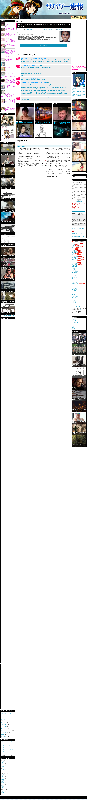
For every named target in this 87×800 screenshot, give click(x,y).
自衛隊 (2, 734)
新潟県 (2, 774)
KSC (73, 327)
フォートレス (75, 282)
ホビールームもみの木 (76, 277)
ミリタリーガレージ (78, 257)
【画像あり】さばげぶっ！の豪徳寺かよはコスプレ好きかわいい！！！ (10, 87)
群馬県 (2, 763)
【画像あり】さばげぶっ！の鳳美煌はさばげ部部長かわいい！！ (10, 59)
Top (3, 17)
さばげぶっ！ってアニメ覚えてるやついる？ (9, 29)
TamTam (74, 278)
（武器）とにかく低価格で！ (7, 745)
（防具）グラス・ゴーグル (6, 753)
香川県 (2, 791)
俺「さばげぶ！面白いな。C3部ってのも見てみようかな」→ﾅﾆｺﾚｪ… (9, 69)
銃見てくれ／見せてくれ (6, 717)
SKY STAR (76, 263)
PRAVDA (74, 290)
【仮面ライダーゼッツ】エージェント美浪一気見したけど (55, 165)
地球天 (75, 249)
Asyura (75, 245)
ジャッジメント (78, 283)
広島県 (2, 786)
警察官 (49, 29)
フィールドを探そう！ (5, 743)
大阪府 (2, 784)
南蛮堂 (73, 300)
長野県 (2, 776)
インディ (74, 305)
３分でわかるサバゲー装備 (6, 741)
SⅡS (73, 325)
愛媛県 (2, 792)
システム (74, 293)
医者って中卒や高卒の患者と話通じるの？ (26, 158)
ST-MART (74, 297)
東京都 (2, 766)
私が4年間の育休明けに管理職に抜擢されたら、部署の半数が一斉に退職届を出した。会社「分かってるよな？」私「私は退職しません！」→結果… (58, 155)
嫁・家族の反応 (4, 715)
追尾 (51, 29)
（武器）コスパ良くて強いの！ (7, 747)
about (8, 17)
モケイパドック (75, 268)
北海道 (2, 769)
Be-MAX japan (75, 289)
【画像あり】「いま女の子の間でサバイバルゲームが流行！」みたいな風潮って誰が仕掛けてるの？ (8, 81)
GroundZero (76, 262)
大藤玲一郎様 (4, 127)
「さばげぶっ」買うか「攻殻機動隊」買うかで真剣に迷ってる (10, 34)
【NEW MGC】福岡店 (76, 306)
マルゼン (74, 320)
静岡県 (2, 779)
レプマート (76, 258)
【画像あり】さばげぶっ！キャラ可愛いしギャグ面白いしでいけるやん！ (10, 109)
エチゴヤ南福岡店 (75, 271)
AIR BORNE (74, 266)
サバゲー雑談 (4, 732)
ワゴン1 (75, 247)
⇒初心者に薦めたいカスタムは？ (77, 233)
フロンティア (75, 296)
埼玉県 (2, 765)
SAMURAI (74, 276)
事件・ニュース (4, 728)
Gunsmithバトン (75, 281)
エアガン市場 (77, 256)
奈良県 (2, 785)
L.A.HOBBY (74, 274)
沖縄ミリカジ (75, 288)
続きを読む (43, 45)
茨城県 (2, 762)
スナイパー (74, 303)
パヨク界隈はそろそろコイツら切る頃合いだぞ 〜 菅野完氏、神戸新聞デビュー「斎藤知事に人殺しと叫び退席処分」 (58, 171)
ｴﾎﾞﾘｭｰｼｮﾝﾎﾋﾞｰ (77, 264)
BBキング (74, 285)
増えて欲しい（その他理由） (79, 190)
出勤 (55, 29)
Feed (22, 17)
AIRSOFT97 (76, 260)
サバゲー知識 (4, 726)
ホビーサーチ (75, 275)
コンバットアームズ (78, 259)
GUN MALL (74, 287)
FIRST (73, 269)
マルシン (74, 321)
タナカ (73, 323)
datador (23, 75)
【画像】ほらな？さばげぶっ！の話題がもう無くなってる (10, 45)
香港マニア (76, 254)
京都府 (2, 782)
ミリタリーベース (77, 243)
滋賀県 (2, 781)
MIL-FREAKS (77, 252)
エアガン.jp (74, 301)
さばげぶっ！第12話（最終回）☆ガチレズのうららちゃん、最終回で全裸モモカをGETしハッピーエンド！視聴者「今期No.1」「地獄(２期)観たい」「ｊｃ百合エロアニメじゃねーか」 (8, 53)
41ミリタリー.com (77, 246)
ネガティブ (3, 722)
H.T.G (75, 253)
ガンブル (74, 295)
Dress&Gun (74, 265)
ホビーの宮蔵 (75, 299)
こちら (80, 309)
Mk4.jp (75, 244)
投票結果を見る (79, 201)
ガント (73, 284)
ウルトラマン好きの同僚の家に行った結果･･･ (53, 163)
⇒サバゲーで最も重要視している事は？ (78, 236)
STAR (73, 326)
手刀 (61, 29)
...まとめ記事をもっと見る (9, 315)
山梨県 (2, 775)
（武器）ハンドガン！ (5, 751)
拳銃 (44, 29)
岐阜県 (2, 778)
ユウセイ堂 (76, 250)
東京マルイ (74, 319)
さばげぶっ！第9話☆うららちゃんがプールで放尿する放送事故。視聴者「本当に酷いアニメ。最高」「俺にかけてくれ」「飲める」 (8, 102)
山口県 (2, 787)
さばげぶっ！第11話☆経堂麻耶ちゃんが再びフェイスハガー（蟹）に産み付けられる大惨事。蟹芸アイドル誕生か (8, 75)
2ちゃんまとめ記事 (29, 29)
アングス (74, 302)
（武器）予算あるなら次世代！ (7, 749)
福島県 (2, 770)
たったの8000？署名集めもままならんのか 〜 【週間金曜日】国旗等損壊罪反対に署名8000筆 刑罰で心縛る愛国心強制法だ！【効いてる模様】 (58, 175)
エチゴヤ (74, 270)
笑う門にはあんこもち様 (6, 139)
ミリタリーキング (75, 279)
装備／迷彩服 (4, 724)
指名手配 (58, 29)
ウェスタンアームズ (76, 322)
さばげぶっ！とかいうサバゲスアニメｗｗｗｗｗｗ (10, 64)
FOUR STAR (74, 272)
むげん (73, 294)
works (8, 127)
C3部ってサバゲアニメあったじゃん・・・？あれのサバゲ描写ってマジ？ (10, 24)
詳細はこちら (75, 69)
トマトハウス (75, 291)
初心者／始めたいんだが (6, 713)
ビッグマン (76, 251)
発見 (46, 29)
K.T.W (73, 328)
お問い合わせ (15, 17)
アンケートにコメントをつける (78, 211)
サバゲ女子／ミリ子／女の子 (7, 719)
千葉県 (2, 761)
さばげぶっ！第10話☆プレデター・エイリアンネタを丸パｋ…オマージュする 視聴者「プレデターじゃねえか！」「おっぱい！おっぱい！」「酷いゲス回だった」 (8, 94)
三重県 (2, 780)
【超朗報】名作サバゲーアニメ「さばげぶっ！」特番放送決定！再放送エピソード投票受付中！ (8, 40)
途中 (53, 29)
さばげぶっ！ (4, 736)
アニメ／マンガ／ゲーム (6, 730)
